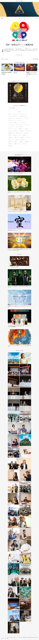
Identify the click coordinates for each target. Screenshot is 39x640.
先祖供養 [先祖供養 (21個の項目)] (21, 128)
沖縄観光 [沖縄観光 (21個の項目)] (11, 137)
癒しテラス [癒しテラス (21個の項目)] (11, 139)
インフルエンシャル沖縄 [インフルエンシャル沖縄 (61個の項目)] (13, 122)
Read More (19, 55)
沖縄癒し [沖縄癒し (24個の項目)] (25, 135)
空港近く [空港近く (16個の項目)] (17, 139)
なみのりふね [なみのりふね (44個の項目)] (11, 118)
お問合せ (24, 637)
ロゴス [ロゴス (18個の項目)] (27, 124)
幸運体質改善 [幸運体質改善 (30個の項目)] (11, 133)
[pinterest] (7, 638)
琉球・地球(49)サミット (20, 42)
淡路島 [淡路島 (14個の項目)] (16, 137)
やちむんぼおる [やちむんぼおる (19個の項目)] (19, 118)
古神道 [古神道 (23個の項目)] (27, 128)
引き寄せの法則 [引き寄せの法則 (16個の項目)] (19, 133)
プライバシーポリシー (13, 637)
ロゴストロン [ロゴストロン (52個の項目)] (11, 126)
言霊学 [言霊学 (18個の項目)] (21, 141)
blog (9, 637)
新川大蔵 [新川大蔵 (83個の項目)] (26, 133)
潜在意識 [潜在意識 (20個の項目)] (22, 137)
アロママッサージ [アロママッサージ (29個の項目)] (12, 120)
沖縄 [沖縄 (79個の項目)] (10, 135)
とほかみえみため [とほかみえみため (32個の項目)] (23, 116)
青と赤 (15, 72)
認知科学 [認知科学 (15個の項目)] (27, 141)
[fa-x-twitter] (3, 638)
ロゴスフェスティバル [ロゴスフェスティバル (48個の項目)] (13, 128)
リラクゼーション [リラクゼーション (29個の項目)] (19, 124)
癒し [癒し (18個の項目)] (27, 137)
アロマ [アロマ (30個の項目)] (26, 118)
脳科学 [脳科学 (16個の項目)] (23, 139)
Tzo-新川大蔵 (5, 59)
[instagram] (5, 638)
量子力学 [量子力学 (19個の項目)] (25, 143)
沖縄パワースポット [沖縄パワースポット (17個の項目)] (17, 135)
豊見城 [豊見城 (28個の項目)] (10, 143)
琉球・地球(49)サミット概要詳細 (19, 44)
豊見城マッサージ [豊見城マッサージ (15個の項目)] (17, 143)
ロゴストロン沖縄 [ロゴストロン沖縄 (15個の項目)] (19, 126)
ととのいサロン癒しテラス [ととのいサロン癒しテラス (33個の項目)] (13, 116)
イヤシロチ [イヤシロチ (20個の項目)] (19, 120)
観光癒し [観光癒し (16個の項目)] (11, 141)
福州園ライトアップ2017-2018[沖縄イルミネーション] (31, 74)
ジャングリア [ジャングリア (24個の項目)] (11, 124)
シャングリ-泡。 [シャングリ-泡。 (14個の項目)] (22, 122)
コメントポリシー (19, 637)
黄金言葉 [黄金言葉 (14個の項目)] (11, 145)
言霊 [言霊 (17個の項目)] (16, 141)
